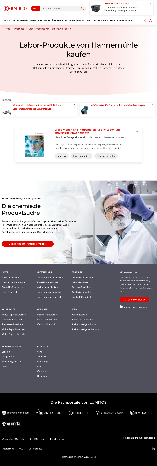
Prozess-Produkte (81, 287)
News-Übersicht (10, 292)
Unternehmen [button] (20, 20)
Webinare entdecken (47, 314)
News (39, 351)
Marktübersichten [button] (56, 20)
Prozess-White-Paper (13, 324)
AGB (21, 448)
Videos (5, 366)
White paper (43, 361)
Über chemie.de (57, 438)
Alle (35, 8)
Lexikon (6, 351)
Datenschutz (35, 448)
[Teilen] (145, 21)
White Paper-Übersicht (14, 334)
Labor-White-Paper (12, 319)
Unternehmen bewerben (49, 292)
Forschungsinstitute (12, 361)
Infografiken (8, 356)
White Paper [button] (76, 20)
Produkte (41, 356)
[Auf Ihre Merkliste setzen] (137, 130)
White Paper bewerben (13, 329)
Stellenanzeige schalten (84, 324)
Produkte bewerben (82, 292)
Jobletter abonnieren (83, 319)
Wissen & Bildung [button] (104, 20)
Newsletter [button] (124, 20)
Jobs (39, 366)
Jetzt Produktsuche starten (27, 243)
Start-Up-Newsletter (13, 287)
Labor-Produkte (80, 282)
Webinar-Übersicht (46, 324)
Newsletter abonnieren (14, 282)
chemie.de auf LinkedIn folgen (133, 307)
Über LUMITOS (36, 438)
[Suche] (82, 8)
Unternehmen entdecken (50, 277)
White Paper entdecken (14, 314)
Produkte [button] (36, 20)
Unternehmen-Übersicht (50, 297)
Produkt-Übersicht (81, 297)
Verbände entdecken (47, 287)
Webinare (42, 371)
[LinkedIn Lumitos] (153, 448)
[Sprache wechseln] (150, 21)
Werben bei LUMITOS (13, 438)
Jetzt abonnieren (134, 299)
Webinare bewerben (47, 319)
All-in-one (42, 376)
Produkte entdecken (82, 277)
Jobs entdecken (80, 314)
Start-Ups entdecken (47, 282)
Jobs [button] (89, 20)
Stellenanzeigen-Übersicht (86, 329)
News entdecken (10, 277)
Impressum (8, 448)
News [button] (7, 20)
